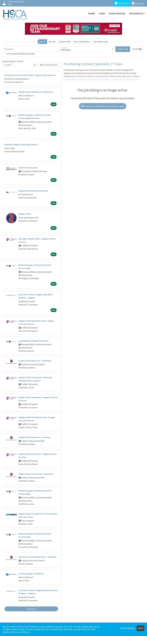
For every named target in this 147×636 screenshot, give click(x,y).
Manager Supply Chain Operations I (21, 144)
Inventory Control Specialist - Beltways (37, 556)
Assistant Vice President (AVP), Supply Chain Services (30, 75)
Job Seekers (122, 3)
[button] (137, 49)
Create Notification (48, 65)
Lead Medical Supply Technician (33, 340)
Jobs (102, 13)
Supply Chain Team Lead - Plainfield (35, 474)
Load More (31, 609)
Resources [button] (136, 13)
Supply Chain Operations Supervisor (35, 91)
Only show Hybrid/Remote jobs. (21, 53)
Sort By (7, 65)
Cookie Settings (127, 628)
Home (91, 13)
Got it (140, 628)
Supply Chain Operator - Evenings (34, 437)
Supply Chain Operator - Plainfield (34, 360)
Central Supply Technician (30, 573)
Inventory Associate (28, 167)
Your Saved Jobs (101, 41)
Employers (138, 3)
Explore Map (65, 41)
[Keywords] (31, 49)
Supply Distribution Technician (33, 190)
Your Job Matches (82, 41)
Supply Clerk (24, 213)
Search (42, 41)
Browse (52, 41)
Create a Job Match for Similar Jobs (102, 106)
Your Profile (117, 13)
